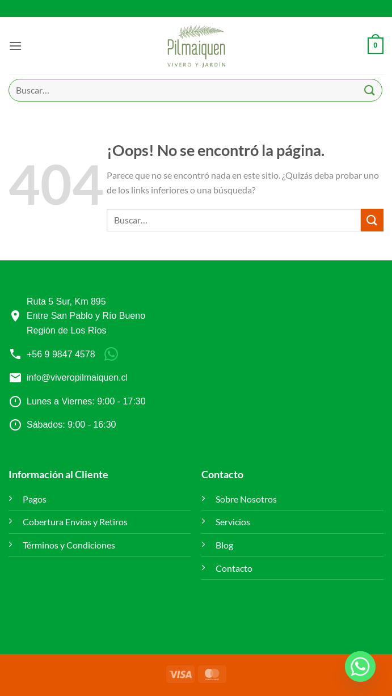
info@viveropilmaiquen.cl (77, 377)
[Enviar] (370, 90)
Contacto (234, 568)
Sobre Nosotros (246, 498)
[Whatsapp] (360, 666)
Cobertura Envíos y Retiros (75, 521)
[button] (15, 46)
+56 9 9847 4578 (61, 354)
